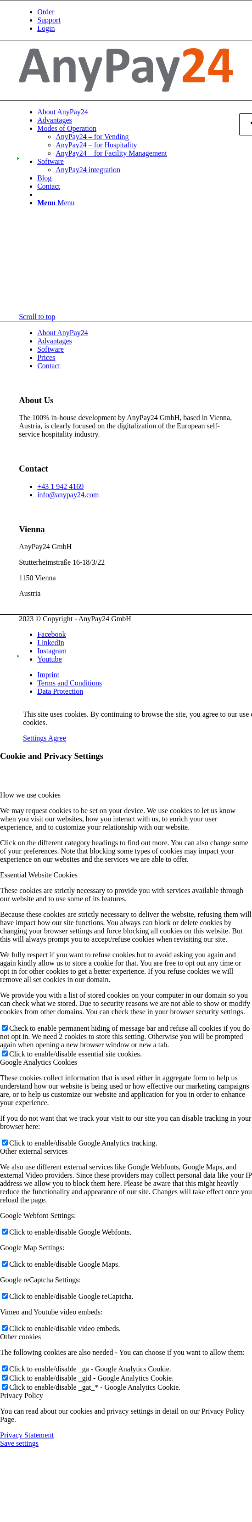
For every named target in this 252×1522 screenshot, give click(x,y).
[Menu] (55, 203)
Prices (46, 357)
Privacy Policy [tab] (21, 1395)
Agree (57, 738)
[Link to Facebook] (51, 634)
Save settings (19, 1443)
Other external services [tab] (33, 1151)
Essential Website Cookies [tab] (39, 875)
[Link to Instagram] (52, 651)
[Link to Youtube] (49, 659)
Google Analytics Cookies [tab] (38, 1062)
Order (45, 12)
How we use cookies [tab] (30, 795)
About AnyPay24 (62, 333)
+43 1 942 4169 (60, 486)
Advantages (54, 341)
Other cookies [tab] (20, 1337)
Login (46, 28)
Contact (48, 366)
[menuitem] (135, 12)
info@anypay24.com (68, 495)
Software (50, 349)
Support (49, 20)
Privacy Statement (27, 1435)
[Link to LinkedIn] (50, 642)
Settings (35, 738)
